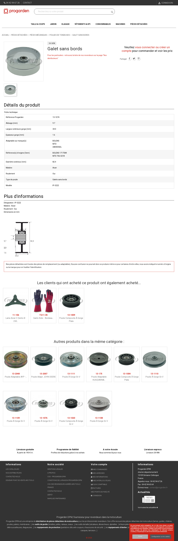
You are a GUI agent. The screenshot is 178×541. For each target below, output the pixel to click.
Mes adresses (98, 473)
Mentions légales (55, 469)
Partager (129, 58)
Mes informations (99, 477)
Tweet (134, 58)
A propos (51, 473)
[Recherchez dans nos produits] (72, 11)
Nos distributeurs (14, 473)
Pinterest (138, 58)
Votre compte (99, 464)
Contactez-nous (13, 477)
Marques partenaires (56, 498)
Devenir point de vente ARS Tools (20, 480)
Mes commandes (99, 469)
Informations (145, 464)
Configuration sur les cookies (160, 536)
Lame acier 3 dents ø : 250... (16, 318)
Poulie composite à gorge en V (71, 421)
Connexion (96, 496)
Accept (140, 536)
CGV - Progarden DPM (56, 477)
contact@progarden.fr (159, 488)
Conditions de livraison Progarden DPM (64, 480)
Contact (27, 3)
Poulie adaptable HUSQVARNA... (99, 377)
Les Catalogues (12, 469)
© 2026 (89, 538)
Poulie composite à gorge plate (71, 318)
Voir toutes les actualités (148, 507)
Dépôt (50, 495)
